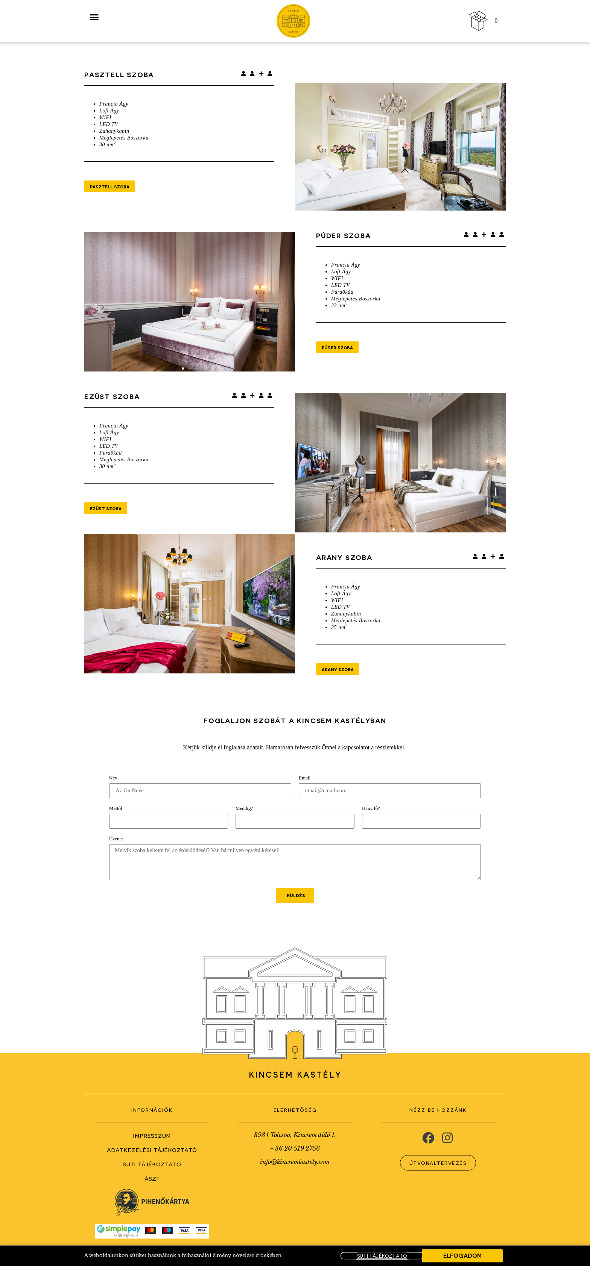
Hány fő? (371, 808)
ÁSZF (152, 1178)
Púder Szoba (343, 235)
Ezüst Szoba (112, 396)
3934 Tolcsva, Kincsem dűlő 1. (295, 1135)
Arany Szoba (344, 557)
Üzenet (116, 838)
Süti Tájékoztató (152, 1163)
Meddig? (244, 808)
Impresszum (152, 1135)
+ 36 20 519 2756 (295, 1148)
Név (113, 778)
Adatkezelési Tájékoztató (152, 1149)
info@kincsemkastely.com (295, 1162)
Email (304, 778)
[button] (393, 207)
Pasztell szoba (119, 74)
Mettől (115, 808)
